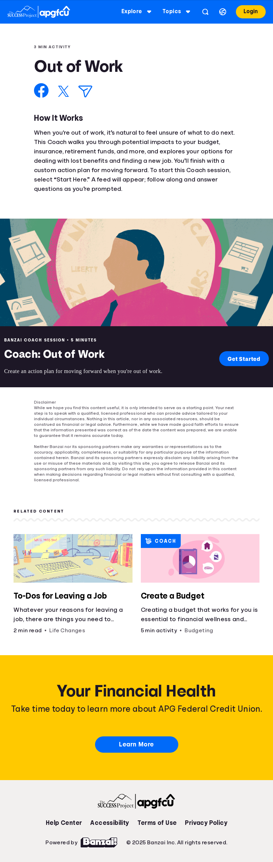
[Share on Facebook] (41, 90)
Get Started (244, 358)
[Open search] (205, 12)
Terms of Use (157, 823)
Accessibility (109, 823)
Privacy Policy (206, 823)
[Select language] (223, 12)
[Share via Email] (85, 91)
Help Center (64, 823)
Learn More (136, 744)
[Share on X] (63, 91)
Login (251, 11)
